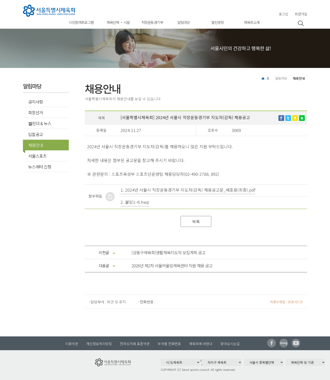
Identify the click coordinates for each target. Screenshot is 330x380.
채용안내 (34, 145)
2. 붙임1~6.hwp (135, 202)
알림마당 (183, 22)
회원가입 (301, 13)
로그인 (283, 13)
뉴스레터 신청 (39, 167)
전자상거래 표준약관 (135, 343)
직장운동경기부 (152, 22)
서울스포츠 (37, 156)
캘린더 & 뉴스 (39, 123)
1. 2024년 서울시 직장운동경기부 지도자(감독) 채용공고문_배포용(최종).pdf (188, 190)
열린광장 (217, 22)
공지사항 (35, 102)
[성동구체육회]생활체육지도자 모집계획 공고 (168, 252)
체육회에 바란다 (200, 343)
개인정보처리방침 (99, 343)
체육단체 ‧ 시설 (118, 22)
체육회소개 (251, 22)
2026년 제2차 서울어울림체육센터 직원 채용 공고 (172, 265)
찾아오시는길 (230, 343)
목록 (196, 221)
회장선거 (35, 112)
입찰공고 (35, 134)
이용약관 (71, 343)
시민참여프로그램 (81, 22)
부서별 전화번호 (169, 343)
